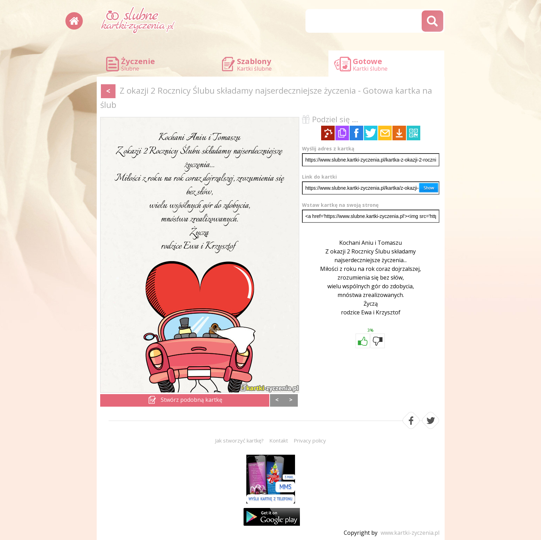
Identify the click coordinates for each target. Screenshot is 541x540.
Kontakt (278, 440)
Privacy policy (310, 440)
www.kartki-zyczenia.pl (410, 533)
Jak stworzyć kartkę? (239, 440)
